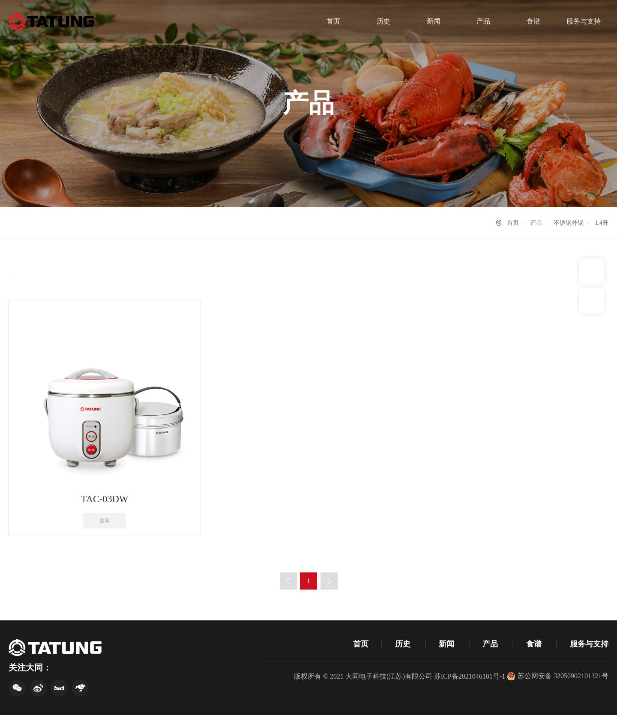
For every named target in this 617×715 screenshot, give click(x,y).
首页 (333, 21)
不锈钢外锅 (569, 223)
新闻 (433, 21)
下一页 (329, 581)
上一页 (288, 581)
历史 (383, 21)
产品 (483, 21)
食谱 (533, 21)
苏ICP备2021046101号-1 (469, 676)
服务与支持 (583, 21)
